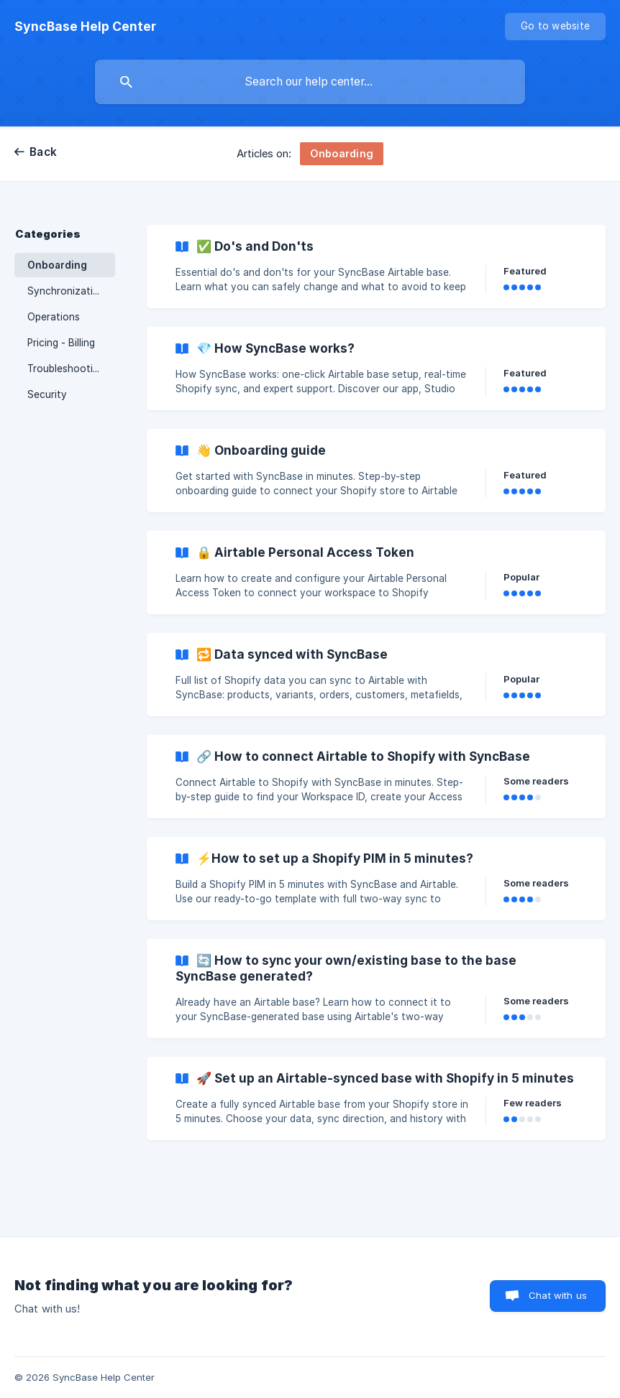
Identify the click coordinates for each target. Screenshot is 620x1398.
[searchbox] (310, 82)
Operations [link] (53, 317)
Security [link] (47, 394)
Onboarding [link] (57, 265)
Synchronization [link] (66, 291)
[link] (376, 266)
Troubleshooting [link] (65, 368)
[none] (85, 26)
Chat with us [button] (558, 1295)
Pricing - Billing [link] (61, 342)
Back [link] (43, 152)
